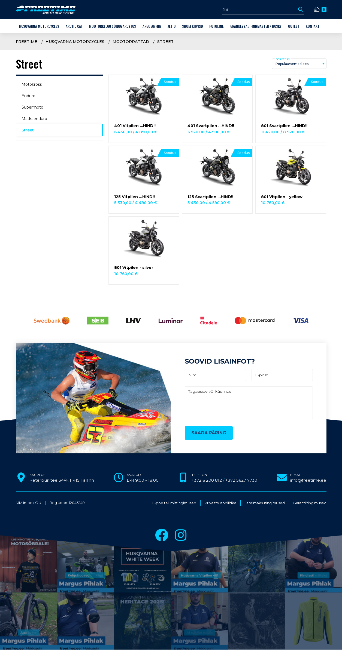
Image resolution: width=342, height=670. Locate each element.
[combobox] (299, 64)
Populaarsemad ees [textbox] (292, 64)
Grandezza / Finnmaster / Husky (256, 26)
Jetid (171, 26)
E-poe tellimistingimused (174, 503)
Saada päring (208, 432)
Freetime (26, 41)
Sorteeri (283, 59)
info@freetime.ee (308, 480)
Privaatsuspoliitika (220, 503)
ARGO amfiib (152, 26)
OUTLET (293, 26)
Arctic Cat (74, 26)
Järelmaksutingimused (265, 503)
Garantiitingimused (309, 503)
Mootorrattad (131, 41)
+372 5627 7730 (241, 480)
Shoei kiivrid (192, 26)
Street (165, 41)
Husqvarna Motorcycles (39, 26)
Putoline (216, 26)
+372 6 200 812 (207, 480)
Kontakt (312, 26)
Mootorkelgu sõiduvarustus (112, 26)
